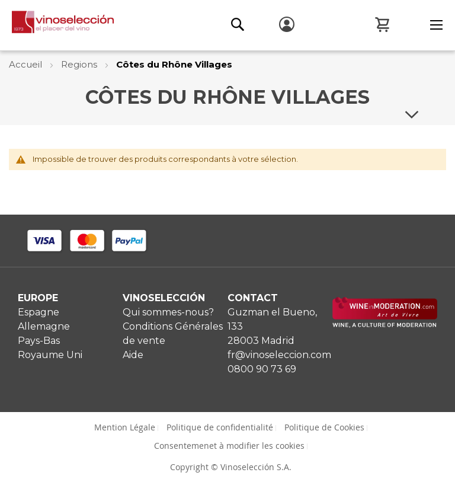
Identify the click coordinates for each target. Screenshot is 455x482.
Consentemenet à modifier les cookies (229, 445)
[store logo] (57, 25)
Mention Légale (124, 427)
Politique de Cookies (324, 427)
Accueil (26, 64)
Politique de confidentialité (219, 427)
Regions (80, 64)
